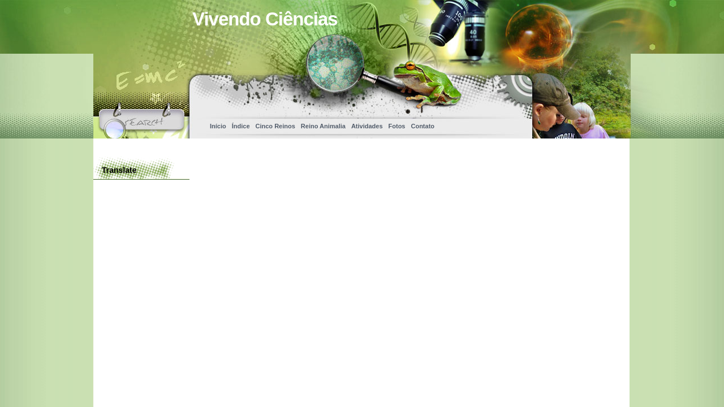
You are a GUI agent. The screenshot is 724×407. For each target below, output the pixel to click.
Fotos (397, 126)
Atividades (367, 126)
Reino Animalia (323, 126)
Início (218, 126)
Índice (241, 126)
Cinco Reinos (275, 126)
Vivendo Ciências (265, 18)
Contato (422, 126)
